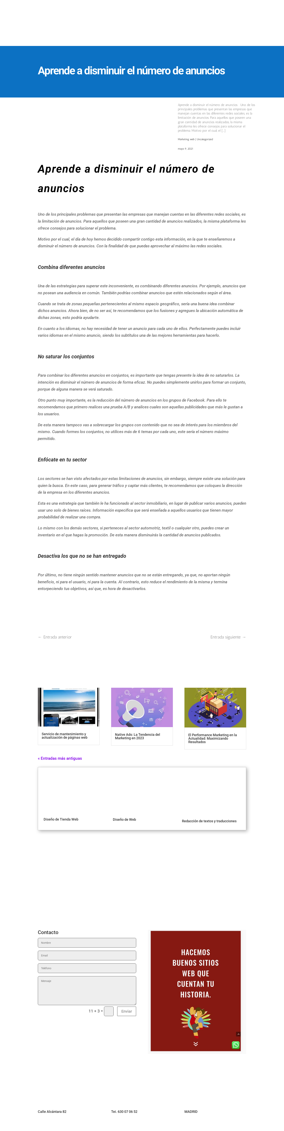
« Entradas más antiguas (60, 758)
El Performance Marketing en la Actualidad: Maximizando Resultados (212, 738)
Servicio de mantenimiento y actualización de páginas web (64, 735)
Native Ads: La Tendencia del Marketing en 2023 (137, 736)
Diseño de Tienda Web (61, 819)
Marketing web (186, 139)
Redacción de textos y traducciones (209, 821)
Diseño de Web (124, 819)
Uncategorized (205, 139)
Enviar (126, 1011)
